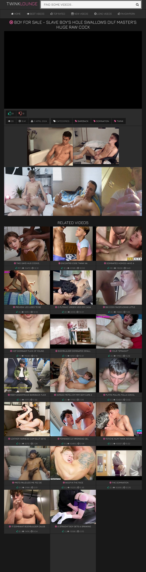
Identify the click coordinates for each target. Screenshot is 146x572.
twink (118, 121)
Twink (21, 3)
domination (101, 121)
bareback (81, 121)
